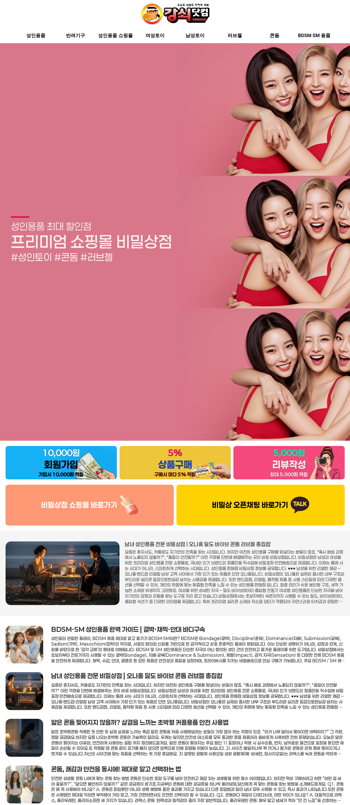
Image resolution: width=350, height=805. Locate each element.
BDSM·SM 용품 (314, 35)
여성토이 (155, 35)
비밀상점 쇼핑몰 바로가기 (79, 492)
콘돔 (274, 35)
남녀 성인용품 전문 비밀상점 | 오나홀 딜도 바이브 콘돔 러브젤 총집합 (198, 531)
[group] (175, 235)
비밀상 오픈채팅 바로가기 (250, 492)
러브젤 (235, 35)
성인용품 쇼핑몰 (115, 35)
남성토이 (195, 35)
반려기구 (75, 35)
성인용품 (35, 35)
